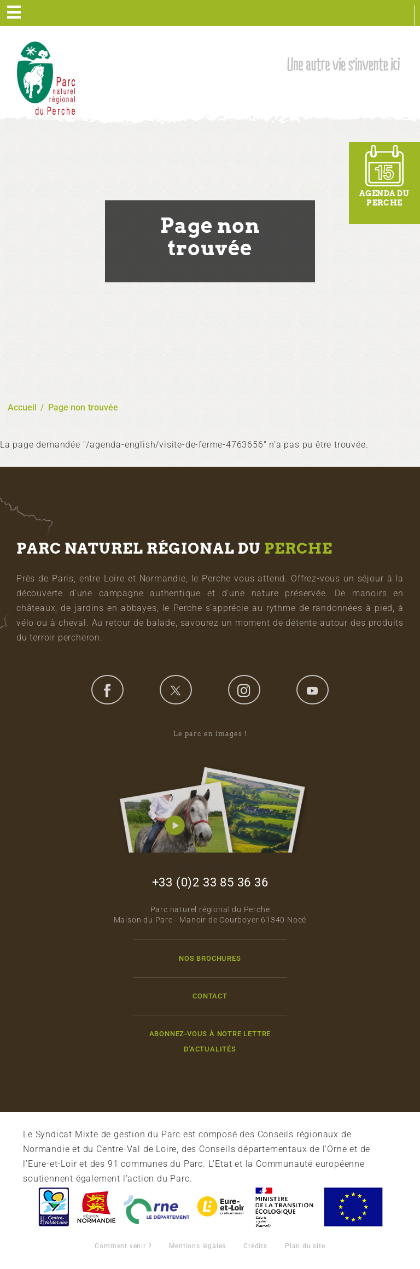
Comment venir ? (123, 1246)
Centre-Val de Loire (53, 1206)
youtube (312, 689)
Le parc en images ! (210, 791)
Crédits (255, 1246)
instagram (244, 689)
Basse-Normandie (96, 1206)
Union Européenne (353, 1206)
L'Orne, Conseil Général (156, 1206)
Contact (210, 996)
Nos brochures (210, 958)
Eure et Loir (221, 1206)
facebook (107, 689)
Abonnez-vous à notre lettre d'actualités (210, 1041)
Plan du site (305, 1246)
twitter (175, 689)
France (284, 1206)
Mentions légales (197, 1246)
